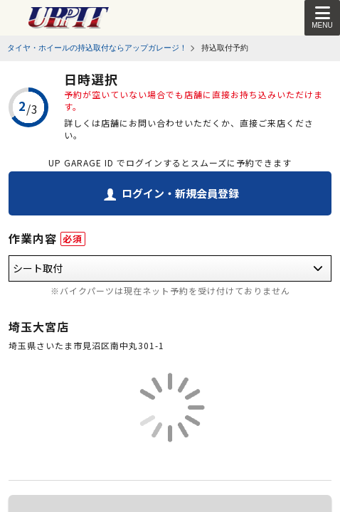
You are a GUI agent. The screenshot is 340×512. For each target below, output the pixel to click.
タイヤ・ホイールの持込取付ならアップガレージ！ (97, 47)
